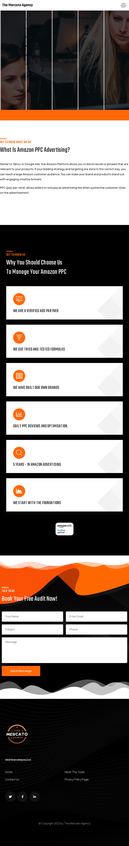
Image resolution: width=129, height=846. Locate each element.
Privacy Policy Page (77, 779)
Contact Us (12, 779)
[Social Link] (10, 796)
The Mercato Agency (17, 5)
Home (9, 772)
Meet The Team (75, 772)
